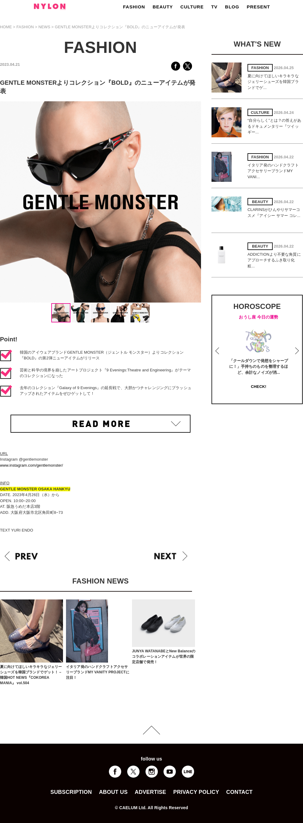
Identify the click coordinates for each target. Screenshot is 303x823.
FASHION (134, 6)
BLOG (232, 6)
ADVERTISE (150, 792)
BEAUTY (163, 6)
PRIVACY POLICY (196, 792)
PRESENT (258, 6)
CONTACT (239, 792)
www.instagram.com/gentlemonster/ (31, 465)
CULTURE (192, 6)
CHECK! (258, 386)
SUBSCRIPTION (71, 792)
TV (214, 6)
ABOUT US (113, 792)
